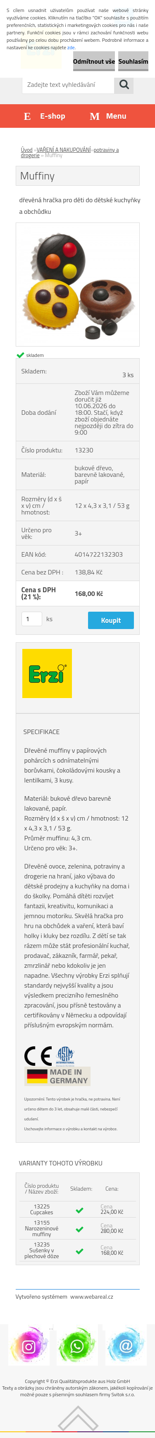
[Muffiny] (77, 226)
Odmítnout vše (94, 61)
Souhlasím (133, 61)
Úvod (27, 150)
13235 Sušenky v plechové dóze (41, 1250)
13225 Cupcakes (41, 1209)
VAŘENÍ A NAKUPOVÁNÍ (64, 150)
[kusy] (31, 619)
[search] (124, 84)
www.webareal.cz (91, 1296)
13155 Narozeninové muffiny (41, 1228)
